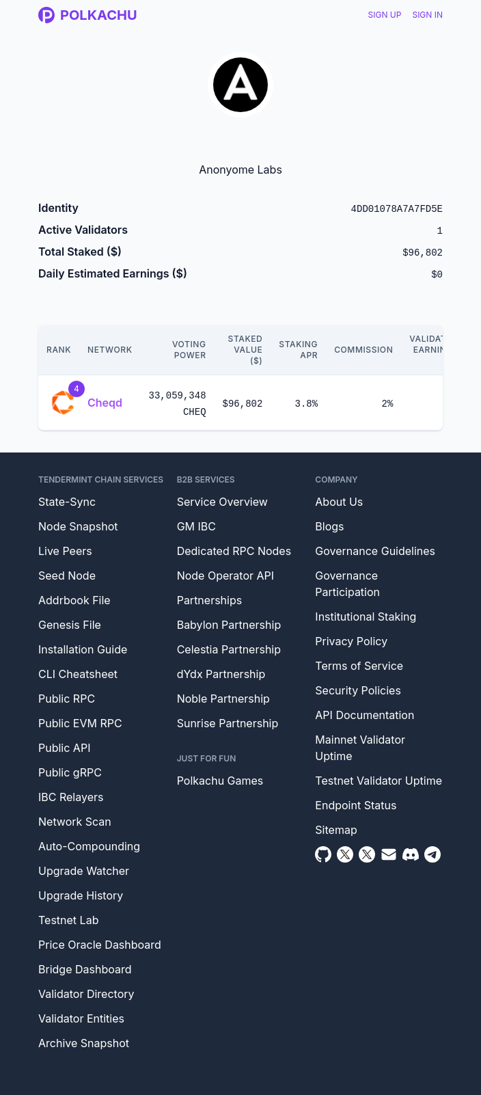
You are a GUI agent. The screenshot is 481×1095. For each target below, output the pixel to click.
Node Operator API (225, 575)
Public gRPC (70, 772)
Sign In (427, 15)
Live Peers (65, 551)
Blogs (329, 526)
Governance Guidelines (375, 551)
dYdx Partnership (221, 674)
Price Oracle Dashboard (99, 944)
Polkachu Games (220, 780)
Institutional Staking (365, 616)
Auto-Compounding (89, 846)
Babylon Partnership (229, 625)
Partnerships (210, 600)
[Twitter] (345, 854)
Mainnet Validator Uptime (360, 748)
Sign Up (385, 15)
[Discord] (410, 854)
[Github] (323, 854)
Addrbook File (74, 600)
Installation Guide (82, 649)
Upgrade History (80, 895)
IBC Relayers (70, 797)
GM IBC (196, 526)
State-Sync (67, 502)
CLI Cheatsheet (78, 674)
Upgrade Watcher (83, 871)
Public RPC (66, 698)
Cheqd (104, 402)
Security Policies (358, 690)
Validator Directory (86, 994)
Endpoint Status (355, 805)
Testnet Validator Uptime (378, 780)
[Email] (389, 854)
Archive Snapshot (83, 1043)
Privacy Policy (351, 641)
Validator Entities (81, 1018)
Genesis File (69, 625)
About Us (339, 502)
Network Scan (74, 821)
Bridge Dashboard (84, 969)
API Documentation (364, 715)
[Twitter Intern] (367, 854)
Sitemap (336, 830)
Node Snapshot (78, 526)
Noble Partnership (223, 698)
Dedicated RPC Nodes (234, 551)
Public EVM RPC (80, 723)
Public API (64, 748)
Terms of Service (359, 666)
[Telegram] (432, 854)
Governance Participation (347, 584)
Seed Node (67, 575)
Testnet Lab (68, 920)
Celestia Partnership (229, 649)
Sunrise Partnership (228, 723)
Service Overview (222, 502)
